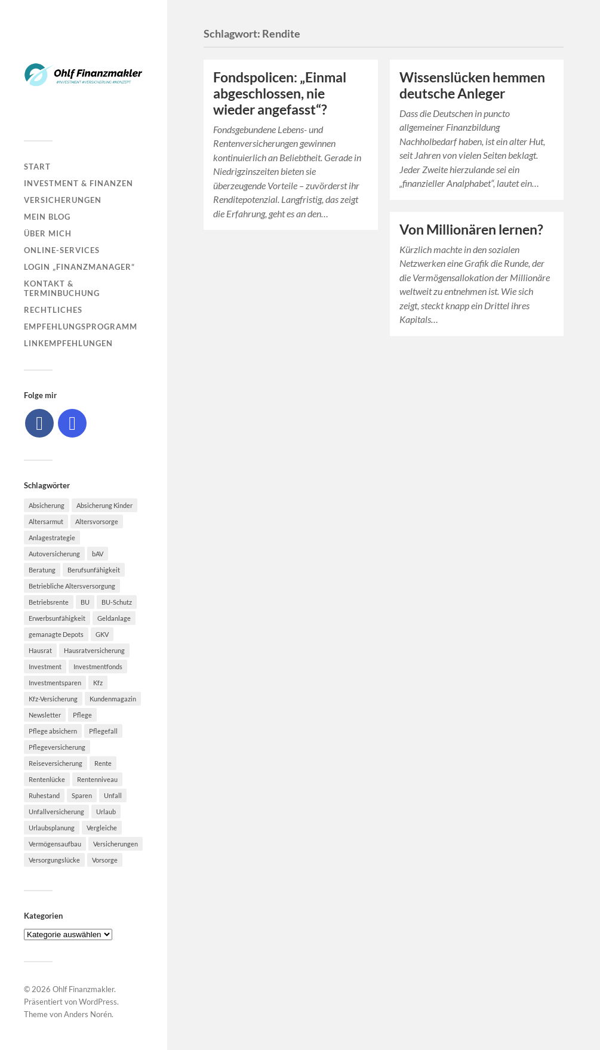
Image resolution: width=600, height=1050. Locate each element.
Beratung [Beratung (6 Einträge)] (42, 570)
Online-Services (62, 250)
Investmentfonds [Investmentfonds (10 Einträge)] (97, 666)
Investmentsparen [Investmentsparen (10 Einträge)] (55, 682)
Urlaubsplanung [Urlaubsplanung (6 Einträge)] (52, 828)
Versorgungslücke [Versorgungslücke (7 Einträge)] (54, 860)
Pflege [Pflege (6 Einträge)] (82, 715)
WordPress (98, 1001)
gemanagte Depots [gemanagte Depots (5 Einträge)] (56, 634)
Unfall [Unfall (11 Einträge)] (113, 795)
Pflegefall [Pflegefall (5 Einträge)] (103, 731)
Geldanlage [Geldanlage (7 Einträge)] (114, 618)
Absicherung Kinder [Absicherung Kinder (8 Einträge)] (104, 505)
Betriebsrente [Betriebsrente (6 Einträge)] (49, 602)
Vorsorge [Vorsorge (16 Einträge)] (105, 860)
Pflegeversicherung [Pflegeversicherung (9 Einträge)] (57, 747)
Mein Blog (47, 216)
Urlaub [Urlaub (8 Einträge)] (106, 811)
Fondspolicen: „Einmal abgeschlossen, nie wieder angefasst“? (279, 93)
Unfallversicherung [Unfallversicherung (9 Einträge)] (56, 811)
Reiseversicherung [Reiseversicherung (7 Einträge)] (55, 763)
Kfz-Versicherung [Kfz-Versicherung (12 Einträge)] (53, 699)
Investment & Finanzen (78, 183)
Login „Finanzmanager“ (79, 267)
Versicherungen (62, 200)
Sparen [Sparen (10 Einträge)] (82, 795)
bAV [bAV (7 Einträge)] (97, 554)
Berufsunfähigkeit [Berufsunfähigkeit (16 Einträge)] (93, 570)
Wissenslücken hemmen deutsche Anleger (472, 85)
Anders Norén (88, 1014)
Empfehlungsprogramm (80, 326)
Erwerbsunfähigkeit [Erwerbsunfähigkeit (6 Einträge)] (57, 618)
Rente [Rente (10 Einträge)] (103, 763)
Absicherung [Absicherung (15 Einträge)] (46, 505)
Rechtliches (53, 310)
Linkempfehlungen (68, 343)
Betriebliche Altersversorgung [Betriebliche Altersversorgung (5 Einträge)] (72, 586)
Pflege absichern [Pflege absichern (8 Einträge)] (53, 731)
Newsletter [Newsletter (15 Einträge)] (45, 715)
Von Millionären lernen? (471, 229)
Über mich (48, 233)
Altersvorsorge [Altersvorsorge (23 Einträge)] (96, 521)
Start (37, 166)
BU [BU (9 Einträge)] (85, 602)
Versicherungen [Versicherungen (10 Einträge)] (115, 844)
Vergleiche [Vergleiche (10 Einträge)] (102, 828)
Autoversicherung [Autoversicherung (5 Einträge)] (54, 554)
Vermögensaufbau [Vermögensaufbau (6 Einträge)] (55, 844)
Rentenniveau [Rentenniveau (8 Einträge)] (97, 779)
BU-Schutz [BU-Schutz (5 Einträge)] (116, 602)
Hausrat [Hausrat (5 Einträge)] (40, 650)
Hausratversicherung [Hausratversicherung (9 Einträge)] (94, 650)
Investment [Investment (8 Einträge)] (45, 666)
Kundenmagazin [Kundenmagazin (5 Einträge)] (113, 699)
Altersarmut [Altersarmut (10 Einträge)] (46, 521)
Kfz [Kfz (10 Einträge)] (98, 682)
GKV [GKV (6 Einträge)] (102, 634)
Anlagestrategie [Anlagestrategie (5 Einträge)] (52, 537)
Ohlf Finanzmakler (83, 989)
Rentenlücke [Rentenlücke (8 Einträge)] (47, 779)
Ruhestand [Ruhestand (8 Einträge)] (44, 795)
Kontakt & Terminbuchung (62, 288)
